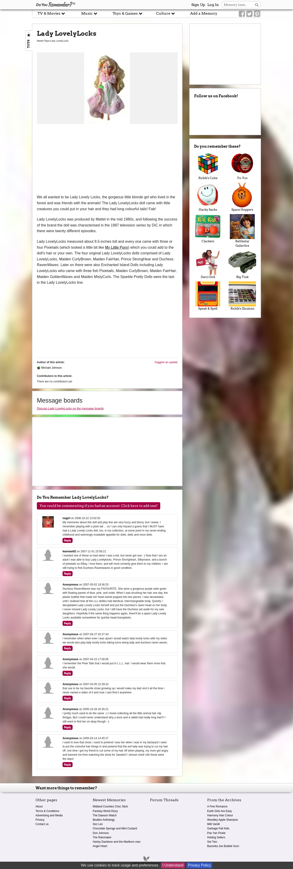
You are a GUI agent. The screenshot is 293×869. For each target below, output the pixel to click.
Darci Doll (208, 264)
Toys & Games (127, 13)
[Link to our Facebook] (242, 14)
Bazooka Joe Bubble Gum (223, 846)
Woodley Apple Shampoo (222, 819)
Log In (213, 5)
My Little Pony (116, 247)
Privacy (39, 819)
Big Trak (242, 264)
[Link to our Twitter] (249, 14)
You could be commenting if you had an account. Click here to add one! (98, 506)
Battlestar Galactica (242, 230)
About (39, 806)
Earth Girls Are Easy (219, 811)
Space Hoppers (242, 197)
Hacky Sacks (208, 197)
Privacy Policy (199, 865)
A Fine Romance (217, 806)
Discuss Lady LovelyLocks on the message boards (70, 408)
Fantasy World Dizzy (105, 811)
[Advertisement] (107, 160)
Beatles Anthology (104, 819)
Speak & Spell (208, 295)
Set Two (212, 841)
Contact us (42, 824)
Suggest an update (166, 362)
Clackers (208, 228)
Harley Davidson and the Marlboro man (117, 841)
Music (89, 13)
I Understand (172, 865)
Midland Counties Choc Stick (110, 806)
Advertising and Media (49, 815)
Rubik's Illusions (242, 295)
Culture (165, 13)
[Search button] (256, 4)
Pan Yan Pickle (216, 833)
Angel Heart (100, 846)
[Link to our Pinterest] (257, 14)
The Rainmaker (102, 837)
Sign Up (198, 5)
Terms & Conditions (47, 811)
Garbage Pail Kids (218, 828)
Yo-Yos (242, 165)
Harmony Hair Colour (220, 815)
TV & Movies (51, 13)
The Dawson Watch (105, 815)
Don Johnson (101, 833)
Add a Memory (203, 13)
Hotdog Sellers (216, 837)
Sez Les (98, 824)
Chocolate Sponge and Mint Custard (115, 828)
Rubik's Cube (208, 165)
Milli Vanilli (213, 824)
